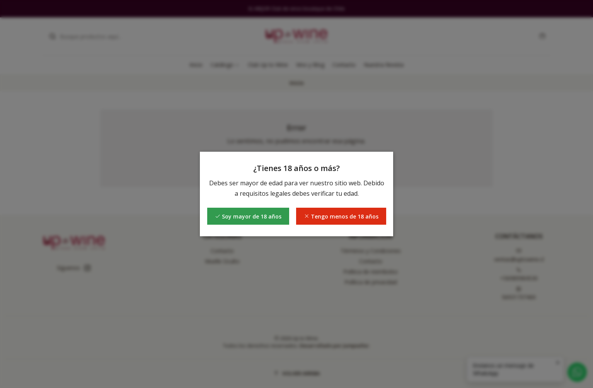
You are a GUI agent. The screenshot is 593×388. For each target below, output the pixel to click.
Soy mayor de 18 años (248, 216)
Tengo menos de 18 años (341, 216)
